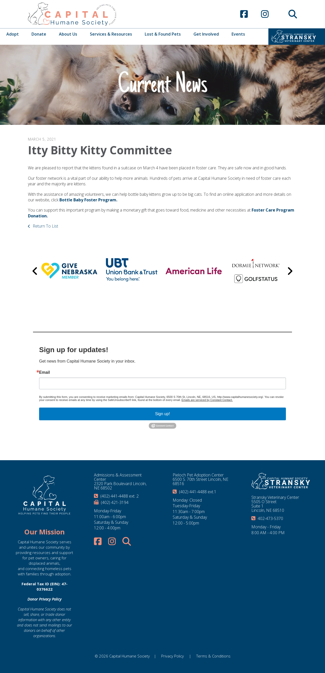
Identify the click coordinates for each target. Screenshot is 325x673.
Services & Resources (111, 34)
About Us (68, 34)
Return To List (45, 226)
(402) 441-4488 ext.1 (197, 492)
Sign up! (162, 414)
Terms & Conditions (213, 656)
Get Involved (206, 34)
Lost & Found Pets (163, 34)
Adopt (12, 34)
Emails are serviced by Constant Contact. (207, 399)
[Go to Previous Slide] (35, 271)
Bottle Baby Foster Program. (88, 200)
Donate (38, 34)
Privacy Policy (172, 656)
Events (238, 34)
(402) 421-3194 (114, 502)
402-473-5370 (270, 518)
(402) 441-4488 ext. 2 (119, 496)
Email (44, 372)
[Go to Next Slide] (290, 271)
